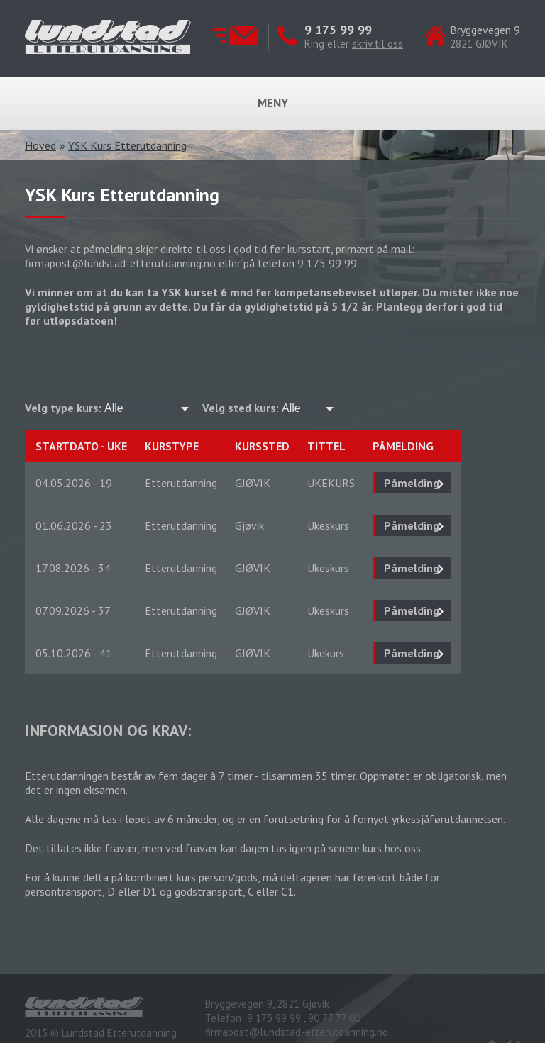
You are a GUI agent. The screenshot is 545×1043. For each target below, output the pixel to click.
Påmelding (411, 483)
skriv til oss (377, 43)
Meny (273, 103)
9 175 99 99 (338, 29)
